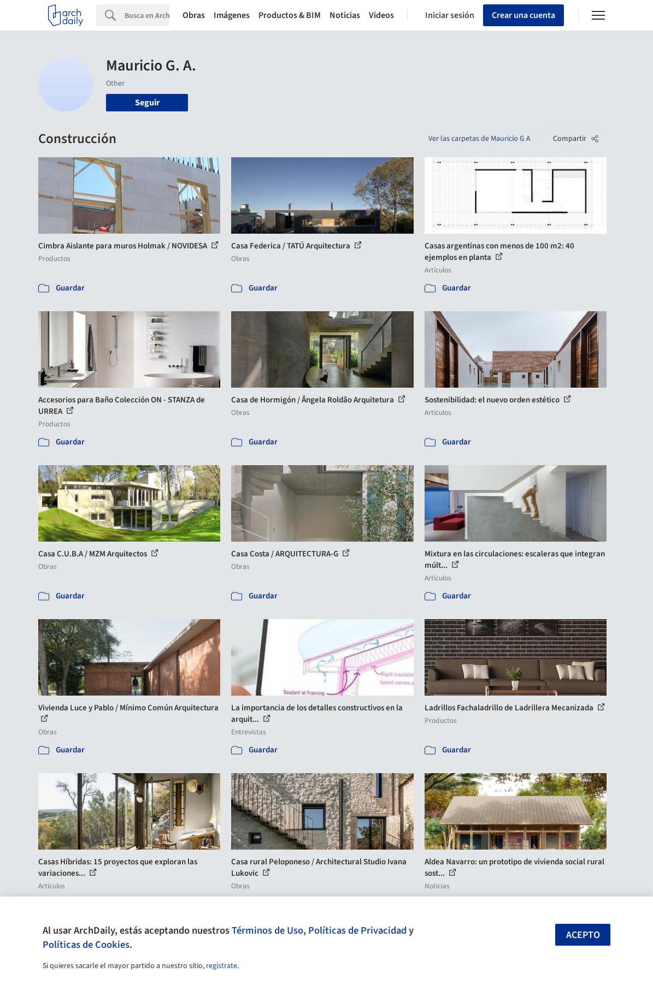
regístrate (221, 965)
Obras (194, 15)
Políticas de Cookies (86, 944)
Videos (381, 15)
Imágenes (232, 15)
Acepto (583, 935)
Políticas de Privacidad (357, 930)
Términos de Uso (267, 930)
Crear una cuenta (523, 15)
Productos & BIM (289, 15)
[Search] (147, 15)
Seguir (147, 103)
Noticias (345, 15)
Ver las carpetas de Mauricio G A (479, 139)
